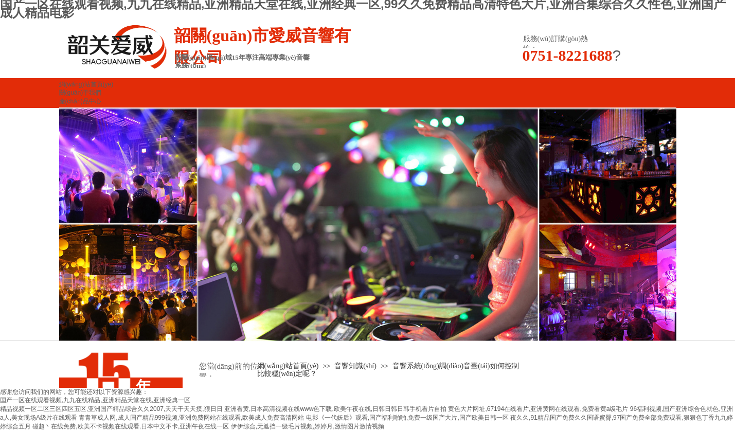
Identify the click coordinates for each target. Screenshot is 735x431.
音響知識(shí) (355, 366)
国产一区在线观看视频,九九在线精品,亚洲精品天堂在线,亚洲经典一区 (95, 400)
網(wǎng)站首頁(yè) (288, 366)
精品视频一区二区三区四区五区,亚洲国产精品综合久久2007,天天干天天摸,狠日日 (111, 408)
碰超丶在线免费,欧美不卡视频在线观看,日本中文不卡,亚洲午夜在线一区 (130, 426)
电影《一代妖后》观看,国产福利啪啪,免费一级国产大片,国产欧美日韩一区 (407, 417)
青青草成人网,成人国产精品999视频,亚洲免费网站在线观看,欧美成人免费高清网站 (191, 417)
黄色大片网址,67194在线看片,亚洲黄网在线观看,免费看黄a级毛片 (538, 408)
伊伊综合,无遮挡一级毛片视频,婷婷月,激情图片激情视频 (307, 426)
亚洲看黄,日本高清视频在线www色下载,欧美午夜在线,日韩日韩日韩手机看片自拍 (335, 408)
